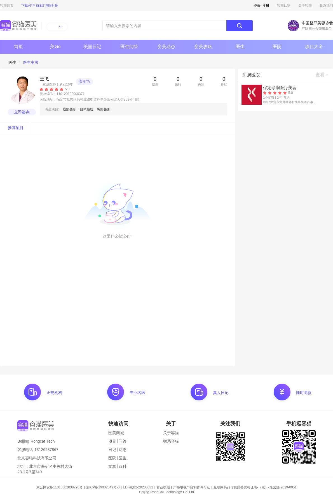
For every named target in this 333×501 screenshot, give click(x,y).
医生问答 (129, 46)
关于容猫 (305, 6)
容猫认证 (283, 6)
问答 (122, 441)
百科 (122, 466)
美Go (55, 46)
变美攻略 (203, 46)
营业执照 (163, 487)
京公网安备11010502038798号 (59, 487)
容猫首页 (6, 6)
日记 (112, 449)
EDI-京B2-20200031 (138, 487)
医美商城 (116, 433)
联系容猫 (171, 441)
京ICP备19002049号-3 (102, 487)
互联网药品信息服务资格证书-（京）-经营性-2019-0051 (255, 487)
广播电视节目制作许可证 (191, 487)
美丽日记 (92, 46)
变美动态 (166, 46)
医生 (240, 46)
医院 (277, 46)
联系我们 (326, 6)
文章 (112, 466)
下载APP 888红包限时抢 (39, 6)
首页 (18, 46)
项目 (112, 441)
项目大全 (314, 46)
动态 (122, 449)
